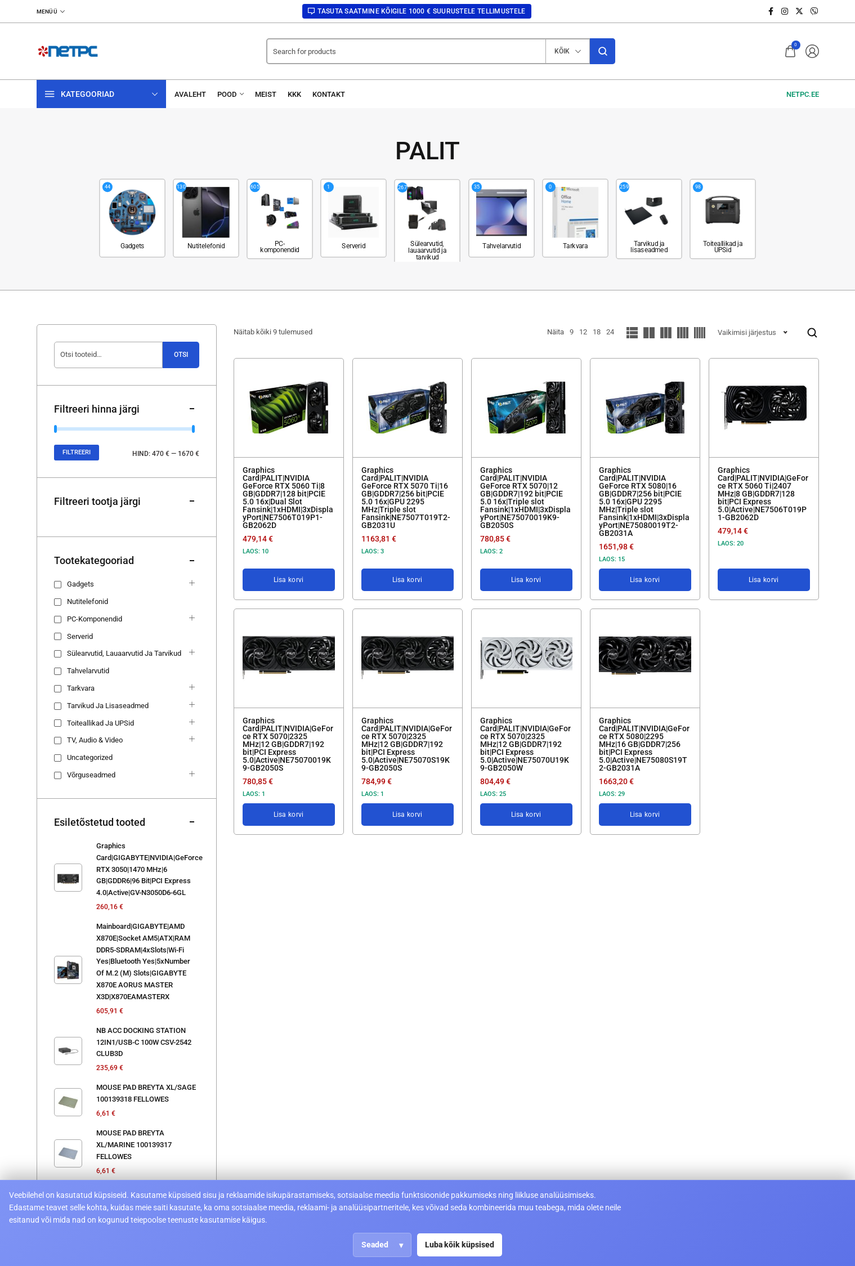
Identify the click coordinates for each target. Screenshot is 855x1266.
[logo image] (68, 51)
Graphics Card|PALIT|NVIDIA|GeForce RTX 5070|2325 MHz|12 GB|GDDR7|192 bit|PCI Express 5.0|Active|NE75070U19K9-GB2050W (525, 744)
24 (610, 332)
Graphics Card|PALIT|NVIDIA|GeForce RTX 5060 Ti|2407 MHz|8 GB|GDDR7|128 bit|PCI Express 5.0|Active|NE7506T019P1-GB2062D (763, 494)
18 (597, 332)
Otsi (181, 355)
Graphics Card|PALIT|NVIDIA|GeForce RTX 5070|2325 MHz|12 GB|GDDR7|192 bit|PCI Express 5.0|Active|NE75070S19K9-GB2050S (406, 744)
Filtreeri (76, 452)
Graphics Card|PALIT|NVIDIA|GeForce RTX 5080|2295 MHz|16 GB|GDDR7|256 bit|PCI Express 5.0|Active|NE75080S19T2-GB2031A (644, 744)
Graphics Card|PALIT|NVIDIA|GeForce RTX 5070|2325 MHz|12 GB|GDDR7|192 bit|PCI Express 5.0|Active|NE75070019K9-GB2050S (288, 744)
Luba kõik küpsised (459, 1244)
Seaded (374, 1244)
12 (583, 332)
